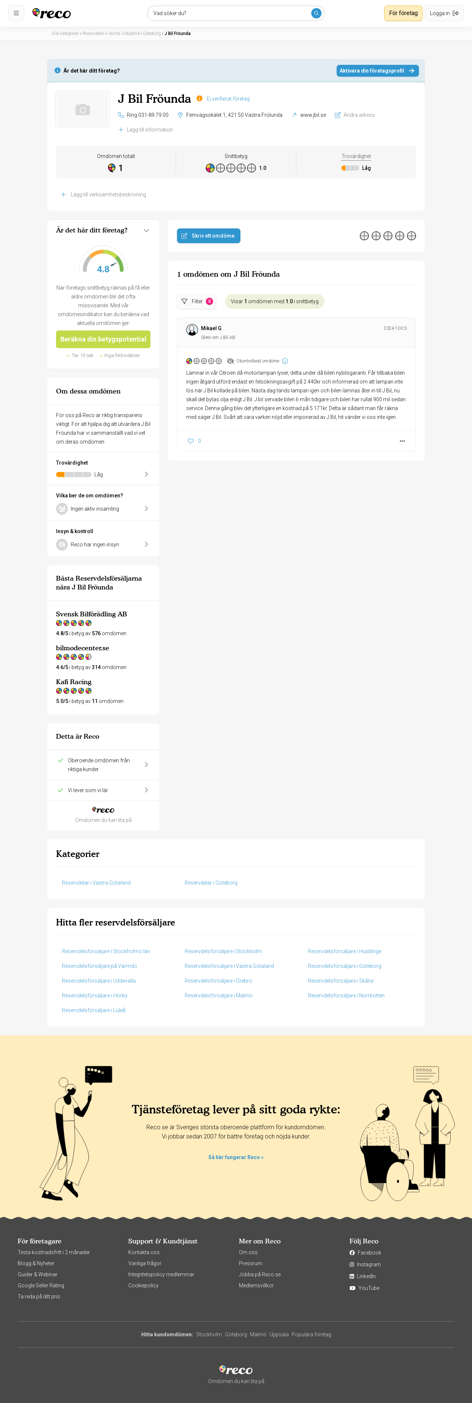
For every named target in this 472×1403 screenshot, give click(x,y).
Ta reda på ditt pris (39, 1296)
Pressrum (250, 1263)
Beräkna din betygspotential (103, 339)
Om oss (248, 1252)
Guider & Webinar (38, 1274)
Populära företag (311, 1334)
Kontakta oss (144, 1252)
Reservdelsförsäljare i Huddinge (344, 951)
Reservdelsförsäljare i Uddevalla (99, 981)
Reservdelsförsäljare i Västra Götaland (229, 966)
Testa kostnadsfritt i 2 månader (54, 1252)
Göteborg (236, 1334)
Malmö (258, 1334)
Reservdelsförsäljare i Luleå (93, 1010)
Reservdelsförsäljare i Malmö (219, 995)
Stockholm (209, 1334)
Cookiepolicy (143, 1285)
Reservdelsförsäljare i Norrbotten (346, 995)
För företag (403, 13)
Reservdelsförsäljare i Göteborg (344, 966)
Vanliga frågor (145, 1263)
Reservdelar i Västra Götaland (96, 883)
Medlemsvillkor (256, 1285)
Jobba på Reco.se (260, 1274)
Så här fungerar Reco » (236, 1157)
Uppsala (279, 1334)
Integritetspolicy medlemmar (161, 1274)
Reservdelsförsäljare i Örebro (218, 981)
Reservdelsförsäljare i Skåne (341, 981)
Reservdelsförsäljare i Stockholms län (106, 951)
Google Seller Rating (41, 1285)
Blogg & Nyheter (36, 1263)
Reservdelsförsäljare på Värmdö (99, 966)
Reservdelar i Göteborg (211, 883)
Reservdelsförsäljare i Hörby (95, 995)
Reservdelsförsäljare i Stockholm (223, 951)
